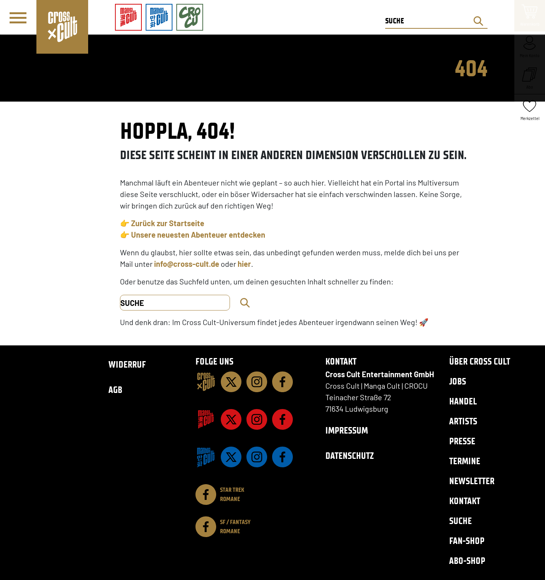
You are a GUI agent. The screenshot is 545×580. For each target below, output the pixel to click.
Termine (464, 461)
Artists (463, 421)
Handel (463, 401)
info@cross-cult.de (186, 263)
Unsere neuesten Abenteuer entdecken (198, 234)
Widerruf (127, 364)
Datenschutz (349, 455)
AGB (115, 389)
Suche (460, 520)
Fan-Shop (466, 540)
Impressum (346, 430)
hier (244, 263)
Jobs (457, 381)
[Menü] (18, 17)
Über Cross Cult (479, 361)
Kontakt (464, 500)
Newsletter (471, 480)
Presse (462, 441)
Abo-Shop (467, 560)
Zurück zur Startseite (167, 223)
